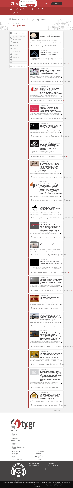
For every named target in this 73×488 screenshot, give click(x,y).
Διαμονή (36, 9)
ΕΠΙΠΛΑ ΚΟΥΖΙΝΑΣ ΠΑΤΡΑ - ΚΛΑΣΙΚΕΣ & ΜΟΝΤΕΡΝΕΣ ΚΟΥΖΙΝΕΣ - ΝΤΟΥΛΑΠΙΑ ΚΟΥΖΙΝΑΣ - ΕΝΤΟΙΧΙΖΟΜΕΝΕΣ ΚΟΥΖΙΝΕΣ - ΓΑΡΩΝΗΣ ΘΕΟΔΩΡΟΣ (51, 355)
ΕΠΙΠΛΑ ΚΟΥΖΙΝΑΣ (44, 33)
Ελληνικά (57, 3)
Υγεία (27, 9)
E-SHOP (14, 48)
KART (14, 60)
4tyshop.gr (38, 453)
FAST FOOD (15, 54)
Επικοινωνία (15, 438)
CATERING (15, 45)
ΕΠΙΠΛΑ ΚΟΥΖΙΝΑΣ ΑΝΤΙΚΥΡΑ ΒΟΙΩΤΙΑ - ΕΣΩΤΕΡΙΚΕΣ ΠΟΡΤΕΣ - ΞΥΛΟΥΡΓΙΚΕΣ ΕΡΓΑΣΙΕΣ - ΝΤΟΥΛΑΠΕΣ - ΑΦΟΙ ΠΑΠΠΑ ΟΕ (51, 281)
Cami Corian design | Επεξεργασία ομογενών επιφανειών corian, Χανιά (50, 35)
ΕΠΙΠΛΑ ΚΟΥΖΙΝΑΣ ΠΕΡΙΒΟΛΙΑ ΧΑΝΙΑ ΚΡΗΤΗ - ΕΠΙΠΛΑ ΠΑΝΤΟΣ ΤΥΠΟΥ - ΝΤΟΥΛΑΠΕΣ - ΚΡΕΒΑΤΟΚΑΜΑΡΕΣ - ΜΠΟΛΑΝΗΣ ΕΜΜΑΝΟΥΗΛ (50, 396)
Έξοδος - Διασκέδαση (50, 9)
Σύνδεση (45, 3)
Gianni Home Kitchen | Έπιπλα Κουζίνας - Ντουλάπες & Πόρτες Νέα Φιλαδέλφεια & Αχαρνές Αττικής (51, 72)
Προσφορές (15, 446)
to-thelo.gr (38, 459)
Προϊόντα (15, 13)
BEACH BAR (15, 42)
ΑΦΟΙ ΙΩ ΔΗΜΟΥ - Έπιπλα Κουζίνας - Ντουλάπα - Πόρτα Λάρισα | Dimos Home (51, 262)
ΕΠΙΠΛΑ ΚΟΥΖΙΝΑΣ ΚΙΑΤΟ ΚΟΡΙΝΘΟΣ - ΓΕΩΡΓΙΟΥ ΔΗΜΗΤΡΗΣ (50, 298)
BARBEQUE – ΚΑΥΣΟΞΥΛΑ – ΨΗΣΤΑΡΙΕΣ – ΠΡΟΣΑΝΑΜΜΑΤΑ (19, 38)
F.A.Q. (13, 437)
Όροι (13, 435)
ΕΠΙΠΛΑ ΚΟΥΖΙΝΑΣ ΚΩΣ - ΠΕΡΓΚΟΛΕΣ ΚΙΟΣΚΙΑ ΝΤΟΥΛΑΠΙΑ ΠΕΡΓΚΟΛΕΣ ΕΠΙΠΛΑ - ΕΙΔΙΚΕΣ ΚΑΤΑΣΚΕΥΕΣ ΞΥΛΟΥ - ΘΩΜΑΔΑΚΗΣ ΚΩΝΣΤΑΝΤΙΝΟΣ (51, 317)
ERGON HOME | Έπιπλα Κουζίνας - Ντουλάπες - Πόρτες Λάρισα (49, 53)
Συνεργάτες (14, 434)
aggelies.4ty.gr (39, 457)
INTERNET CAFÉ (16, 57)
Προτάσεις (14, 444)
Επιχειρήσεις (16, 9)
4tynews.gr (38, 455)
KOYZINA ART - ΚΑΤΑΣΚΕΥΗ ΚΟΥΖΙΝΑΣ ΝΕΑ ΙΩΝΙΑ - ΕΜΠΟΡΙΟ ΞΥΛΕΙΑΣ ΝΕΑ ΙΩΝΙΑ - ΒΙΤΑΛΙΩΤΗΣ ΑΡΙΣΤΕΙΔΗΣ (50, 127)
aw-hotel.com (39, 456)
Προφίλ (14, 433)
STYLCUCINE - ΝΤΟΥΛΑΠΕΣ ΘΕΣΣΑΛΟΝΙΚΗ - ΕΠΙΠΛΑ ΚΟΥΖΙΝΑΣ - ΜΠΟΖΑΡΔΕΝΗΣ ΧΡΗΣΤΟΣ (50, 208)
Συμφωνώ (36, 486)
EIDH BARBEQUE (17, 51)
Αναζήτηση (30, 5)
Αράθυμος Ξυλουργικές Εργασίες (49, 244)
